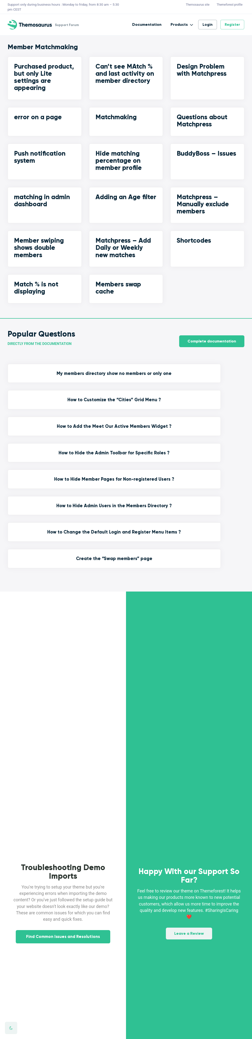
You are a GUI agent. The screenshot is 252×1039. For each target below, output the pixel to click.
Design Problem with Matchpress (202, 69)
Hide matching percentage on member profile (118, 160)
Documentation (146, 24)
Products (179, 24)
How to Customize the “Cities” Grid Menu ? (95, 378)
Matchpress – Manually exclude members (203, 204)
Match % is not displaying (36, 287)
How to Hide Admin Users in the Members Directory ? (95, 429)
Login (208, 24)
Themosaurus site (197, 4)
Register (232, 24)
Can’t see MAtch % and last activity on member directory (124, 73)
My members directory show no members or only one (34, 382)
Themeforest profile (229, 4)
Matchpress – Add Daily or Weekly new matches (123, 248)
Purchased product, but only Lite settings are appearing (44, 77)
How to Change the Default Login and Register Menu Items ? (156, 429)
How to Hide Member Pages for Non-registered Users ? (34, 429)
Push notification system (39, 156)
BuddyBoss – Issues (206, 153)
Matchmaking (116, 117)
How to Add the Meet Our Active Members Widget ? (156, 382)
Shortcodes (194, 240)
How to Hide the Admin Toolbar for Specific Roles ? (217, 378)
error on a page (38, 117)
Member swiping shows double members (39, 248)
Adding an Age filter (125, 197)
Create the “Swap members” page (217, 422)
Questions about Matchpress (202, 120)
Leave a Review (189, 804)
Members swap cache (118, 287)
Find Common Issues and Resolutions (63, 826)
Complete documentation (212, 337)
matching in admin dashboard (42, 200)
